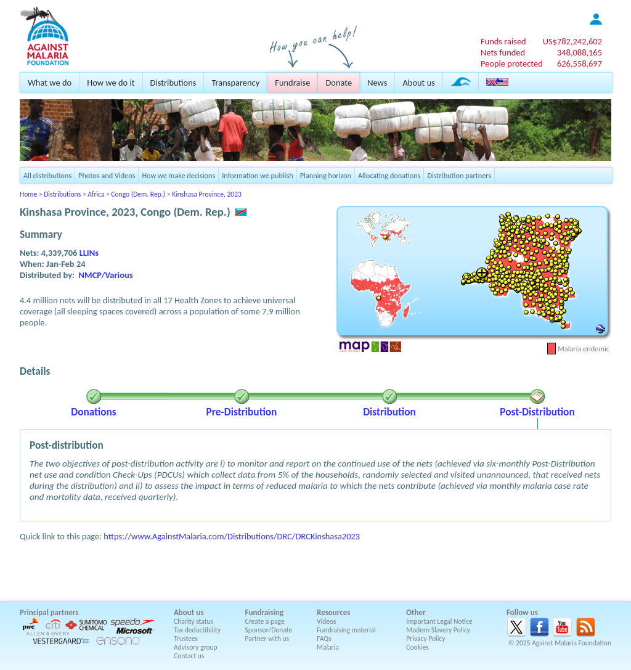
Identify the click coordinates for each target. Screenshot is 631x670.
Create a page (265, 621)
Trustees (186, 638)
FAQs (324, 638)
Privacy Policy (425, 638)
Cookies (417, 647)
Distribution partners (459, 175)
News (377, 82)
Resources (333, 612)
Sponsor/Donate (269, 630)
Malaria (328, 647)
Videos (326, 621)
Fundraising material (346, 630)
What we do (49, 82)
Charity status (193, 621)
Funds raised (503, 41)
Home (28, 194)
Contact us (189, 656)
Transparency (235, 82)
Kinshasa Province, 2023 (207, 194)
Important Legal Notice (439, 621)
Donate (338, 82)
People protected (512, 63)
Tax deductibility (197, 630)
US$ (572, 41)
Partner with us (267, 638)
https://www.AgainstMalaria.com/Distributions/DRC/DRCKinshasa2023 (232, 536)
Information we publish (257, 175)
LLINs (89, 252)
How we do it (110, 82)
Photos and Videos (106, 175)
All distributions (47, 175)
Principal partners (49, 612)
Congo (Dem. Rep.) (138, 194)
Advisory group (196, 647)
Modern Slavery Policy (438, 630)
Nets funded (503, 52)
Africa (96, 194)
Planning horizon (325, 175)
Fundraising (264, 612)
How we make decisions (178, 175)
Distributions (173, 82)
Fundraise (292, 82)
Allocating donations (389, 175)
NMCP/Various (106, 274)
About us (418, 82)
